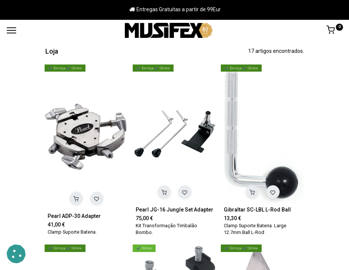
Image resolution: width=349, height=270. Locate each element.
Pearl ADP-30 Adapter (74, 216)
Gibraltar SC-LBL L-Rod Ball (257, 210)
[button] (76, 198)
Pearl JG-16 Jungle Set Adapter (174, 210)
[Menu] (11, 30)
